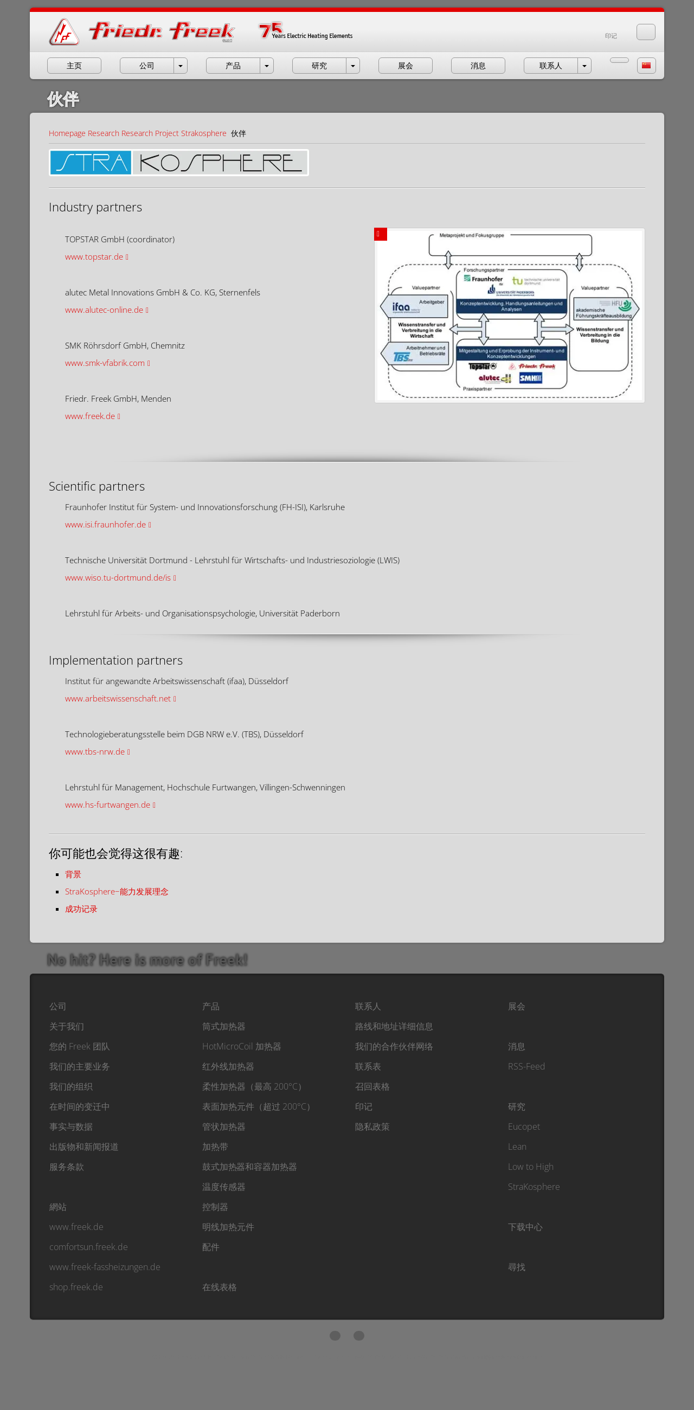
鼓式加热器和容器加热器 (249, 1167)
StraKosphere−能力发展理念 (117, 891)
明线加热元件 (228, 1227)
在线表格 (219, 1287)
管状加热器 (224, 1126)
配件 (211, 1247)
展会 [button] (405, 65)
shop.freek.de (76, 1287)
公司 (58, 1006)
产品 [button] (233, 65)
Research (103, 133)
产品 (211, 1006)
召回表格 (372, 1086)
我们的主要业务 (79, 1066)
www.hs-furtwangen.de (107, 804)
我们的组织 (71, 1086)
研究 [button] (319, 65)
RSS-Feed (526, 1066)
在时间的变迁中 (79, 1106)
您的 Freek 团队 (79, 1046)
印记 (611, 35)
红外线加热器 (228, 1066)
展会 (516, 1006)
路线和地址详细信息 (394, 1026)
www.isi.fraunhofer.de (105, 524)
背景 (73, 873)
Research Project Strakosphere (174, 133)
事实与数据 (71, 1126)
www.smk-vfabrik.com (105, 362)
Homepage (67, 133)
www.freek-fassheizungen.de (104, 1267)
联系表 (368, 1066)
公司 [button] (147, 65)
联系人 (368, 1006)
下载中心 (525, 1227)
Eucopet (524, 1126)
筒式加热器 (224, 1026)
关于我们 (66, 1026)
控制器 (215, 1207)
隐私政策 (372, 1126)
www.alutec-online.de (104, 309)
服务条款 (66, 1167)
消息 (516, 1046)
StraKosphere (534, 1187)
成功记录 (81, 908)
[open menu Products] (267, 65)
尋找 (516, 1267)
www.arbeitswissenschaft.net (118, 698)
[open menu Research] (353, 65)
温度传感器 (224, 1187)
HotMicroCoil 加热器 (241, 1046)
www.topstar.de (94, 256)
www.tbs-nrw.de (95, 751)
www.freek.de (90, 415)
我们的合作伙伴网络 (394, 1046)
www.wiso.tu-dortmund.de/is (118, 577)
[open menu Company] (181, 65)
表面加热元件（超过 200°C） (258, 1106)
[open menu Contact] (584, 65)
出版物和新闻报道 (84, 1147)
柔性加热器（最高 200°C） (254, 1086)
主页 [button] (74, 65)
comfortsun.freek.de (88, 1247)
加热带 (215, 1147)
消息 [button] (478, 65)
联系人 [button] (550, 65)
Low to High (531, 1167)
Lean (517, 1147)
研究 (516, 1106)
